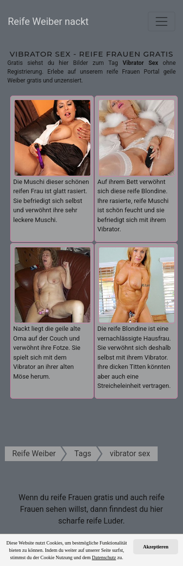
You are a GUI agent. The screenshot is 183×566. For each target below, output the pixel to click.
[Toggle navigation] (161, 21)
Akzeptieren (155, 546)
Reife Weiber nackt (48, 21)
